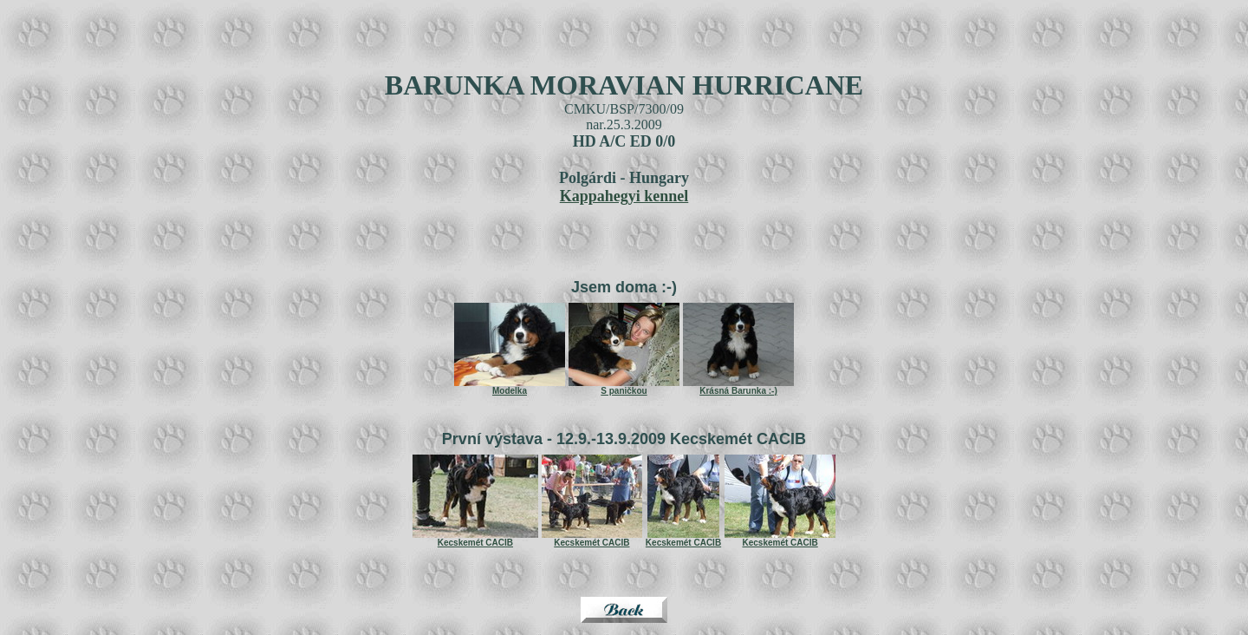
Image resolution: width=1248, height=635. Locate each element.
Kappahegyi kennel (624, 196)
